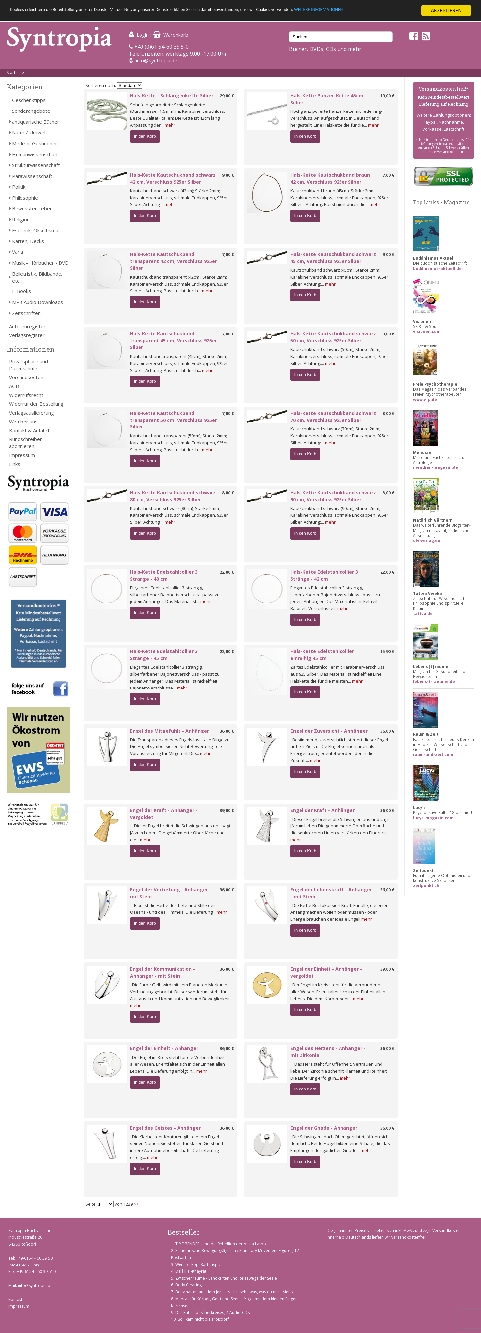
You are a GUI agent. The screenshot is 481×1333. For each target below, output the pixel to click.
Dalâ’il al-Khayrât (190, 1271)
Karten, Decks (28, 241)
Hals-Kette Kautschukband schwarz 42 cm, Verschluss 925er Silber (173, 178)
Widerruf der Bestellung (36, 403)
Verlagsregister (27, 335)
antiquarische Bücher (35, 121)
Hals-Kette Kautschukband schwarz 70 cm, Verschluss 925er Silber (333, 416)
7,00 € (388, 175)
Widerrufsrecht (26, 395)
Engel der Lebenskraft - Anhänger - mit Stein (331, 893)
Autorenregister (27, 326)
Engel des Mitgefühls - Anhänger (169, 731)
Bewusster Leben (32, 208)
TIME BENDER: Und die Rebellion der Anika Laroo (220, 1244)
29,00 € (227, 96)
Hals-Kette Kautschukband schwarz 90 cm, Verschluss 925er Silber (333, 496)
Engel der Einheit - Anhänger (164, 1048)
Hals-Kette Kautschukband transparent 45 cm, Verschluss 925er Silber (173, 341)
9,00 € (228, 175)
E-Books (21, 291)
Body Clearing (188, 1285)
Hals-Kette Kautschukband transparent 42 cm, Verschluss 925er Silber (173, 261)
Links (14, 464)
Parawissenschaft (32, 176)
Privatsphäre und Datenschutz (28, 365)
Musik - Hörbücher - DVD (40, 262)
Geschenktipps (29, 100)
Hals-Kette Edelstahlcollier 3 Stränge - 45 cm (164, 654)
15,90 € (387, 651)
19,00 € (387, 96)
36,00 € (227, 731)
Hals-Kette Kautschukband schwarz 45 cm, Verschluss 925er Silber (333, 257)
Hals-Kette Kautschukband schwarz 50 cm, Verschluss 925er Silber (333, 337)
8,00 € (388, 413)
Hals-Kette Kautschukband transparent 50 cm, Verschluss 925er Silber (173, 420)
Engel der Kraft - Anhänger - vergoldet (164, 813)
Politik (18, 186)
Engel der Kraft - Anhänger (322, 810)
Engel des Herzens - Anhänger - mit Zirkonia (328, 1051)
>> (136, 1204)
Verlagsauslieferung (31, 412)
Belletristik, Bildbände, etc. (37, 277)
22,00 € (227, 572)
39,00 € (227, 810)
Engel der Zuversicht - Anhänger (329, 731)
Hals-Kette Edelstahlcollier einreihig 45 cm (322, 654)
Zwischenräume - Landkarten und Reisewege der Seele (226, 1278)
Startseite (15, 72)
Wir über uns (23, 421)
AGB (14, 386)
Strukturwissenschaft (36, 165)
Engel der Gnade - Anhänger (323, 1128)
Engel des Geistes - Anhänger (165, 1128)
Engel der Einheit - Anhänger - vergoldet (326, 972)
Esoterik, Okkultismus (36, 230)
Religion (21, 219)
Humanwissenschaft (35, 154)
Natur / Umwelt (29, 132)
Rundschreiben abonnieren (26, 442)
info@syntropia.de (156, 60)
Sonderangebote (31, 111)
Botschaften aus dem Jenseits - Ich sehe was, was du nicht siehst (234, 1292)
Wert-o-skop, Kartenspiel (198, 1264)
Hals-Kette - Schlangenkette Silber (171, 95)
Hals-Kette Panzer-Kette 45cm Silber (326, 99)
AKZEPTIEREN (446, 10)
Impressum (22, 455)
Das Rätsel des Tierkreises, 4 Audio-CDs (212, 1312)
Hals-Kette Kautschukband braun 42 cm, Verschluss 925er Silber (330, 178)
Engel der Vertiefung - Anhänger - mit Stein (170, 893)
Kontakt (15, 1299)
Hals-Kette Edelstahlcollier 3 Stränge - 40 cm (164, 575)
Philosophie (25, 197)
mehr (170, 125)
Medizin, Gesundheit (35, 143)
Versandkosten (26, 377)
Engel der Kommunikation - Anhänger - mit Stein (162, 972)
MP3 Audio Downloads (37, 302)
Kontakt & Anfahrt (29, 430)
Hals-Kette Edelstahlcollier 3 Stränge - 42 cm (324, 575)
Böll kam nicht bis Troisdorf (203, 1319)
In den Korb (145, 136)
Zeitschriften (26, 313)
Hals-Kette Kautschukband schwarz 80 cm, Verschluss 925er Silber (173, 496)
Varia (17, 251)
